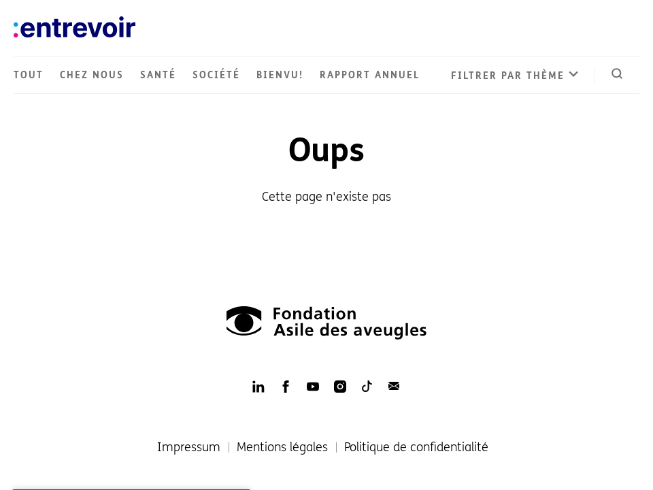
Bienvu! (279, 75)
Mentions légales (282, 447)
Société (216, 75)
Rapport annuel (370, 75)
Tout (29, 75)
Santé (158, 75)
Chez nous (92, 75)
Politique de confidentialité (416, 447)
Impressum (188, 447)
